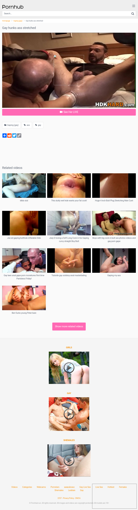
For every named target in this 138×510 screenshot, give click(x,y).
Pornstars (55, 487)
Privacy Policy (68, 498)
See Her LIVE (69, 112)
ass (27, 125)
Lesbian (71, 490)
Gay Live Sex (85, 487)
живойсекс (69, 487)
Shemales (59, 490)
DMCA (77, 498)
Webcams (41, 487)
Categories (27, 487)
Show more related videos (69, 326)
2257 (60, 498)
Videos (14, 487)
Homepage (6, 21)
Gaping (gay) (17, 21)
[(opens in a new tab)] (69, 347)
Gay (82, 490)
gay (38, 125)
